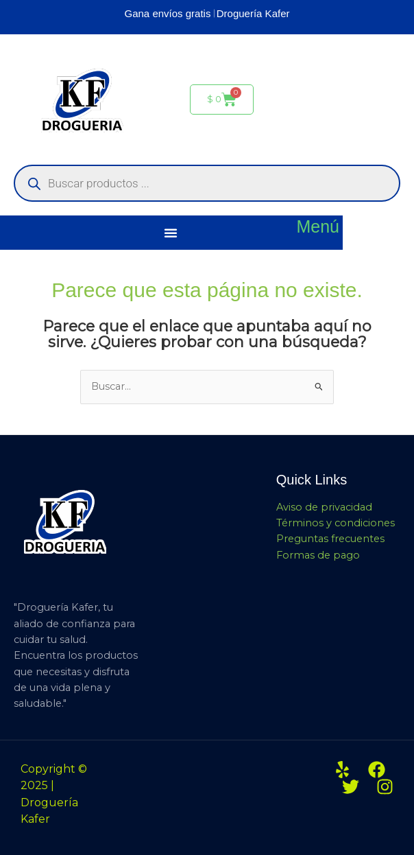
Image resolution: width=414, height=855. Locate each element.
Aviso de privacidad (324, 507)
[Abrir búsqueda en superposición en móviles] (207, 183)
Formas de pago (318, 555)
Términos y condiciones (335, 523)
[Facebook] (376, 769)
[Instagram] (384, 786)
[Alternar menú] (171, 232)
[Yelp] (342, 769)
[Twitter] (350, 786)
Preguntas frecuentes (330, 538)
